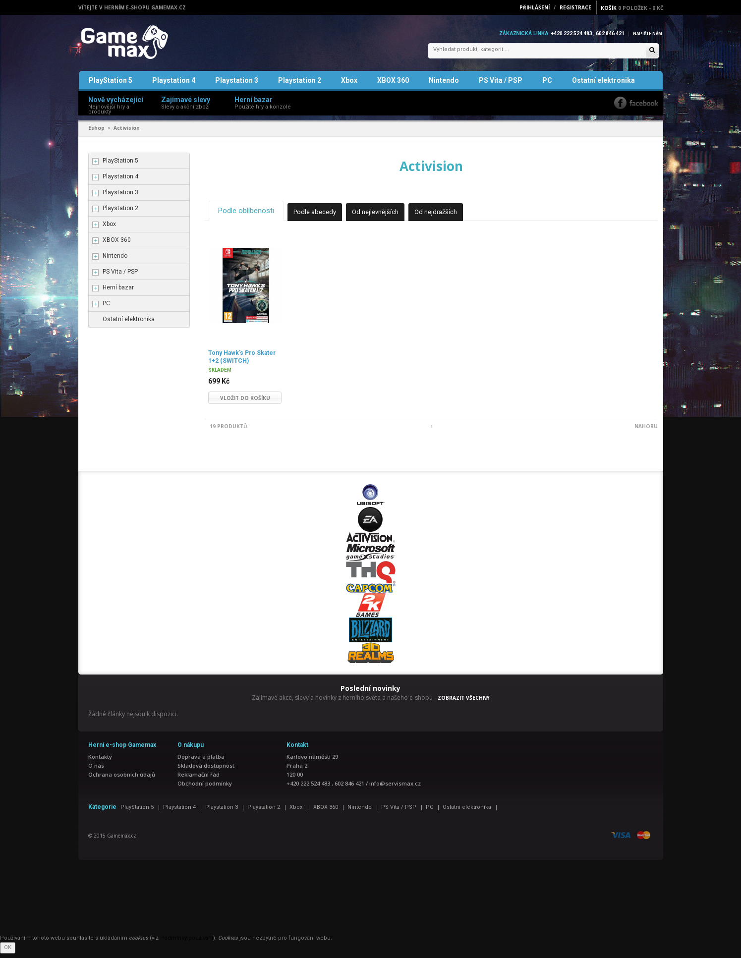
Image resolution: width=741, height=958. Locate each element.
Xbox (349, 86)
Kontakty (100, 761)
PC (547, 86)
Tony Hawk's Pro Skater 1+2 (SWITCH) (240, 361)
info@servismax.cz (395, 787)
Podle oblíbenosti (249, 216)
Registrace (575, 7)
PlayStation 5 (110, 86)
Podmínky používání (186, 942)
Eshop (96, 133)
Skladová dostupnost (205, 770)
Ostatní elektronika (603, 86)
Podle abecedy (322, 217)
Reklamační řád (198, 779)
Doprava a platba (201, 761)
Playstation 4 (173, 86)
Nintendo (444, 86)
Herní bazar (118, 293)
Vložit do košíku (245, 402)
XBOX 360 (393, 86)
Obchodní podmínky (204, 787)
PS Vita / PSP (500, 86)
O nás (96, 770)
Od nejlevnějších (386, 217)
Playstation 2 (299, 86)
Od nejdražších (450, 217)
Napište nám (645, 33)
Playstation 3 (236, 86)
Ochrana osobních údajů (121, 779)
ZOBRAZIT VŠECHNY (464, 702)
